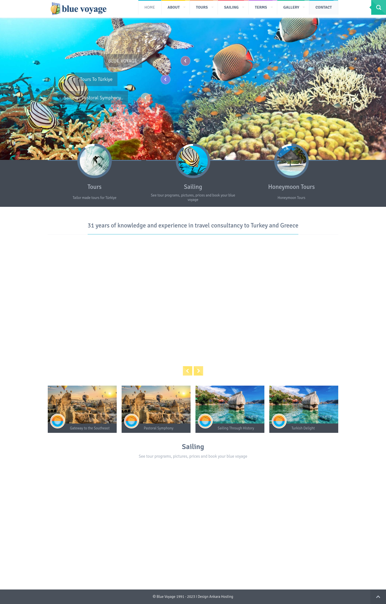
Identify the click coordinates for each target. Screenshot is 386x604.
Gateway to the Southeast (90, 428)
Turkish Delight (303, 428)
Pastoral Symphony (158, 428)
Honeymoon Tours (291, 187)
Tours (94, 187)
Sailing (193, 187)
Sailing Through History (236, 428)
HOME (150, 7)
